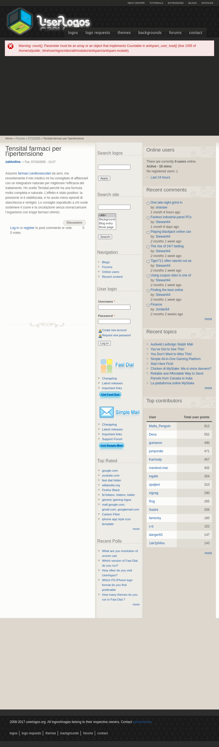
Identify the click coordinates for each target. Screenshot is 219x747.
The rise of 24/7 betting (167, 246)
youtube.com (111, 475)
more (136, 528)
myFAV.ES (207, 3)
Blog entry (107, 224)
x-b (151, 526)
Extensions (175, 3)
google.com (110, 470)
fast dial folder (111, 480)
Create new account (114, 330)
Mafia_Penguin (160, 426)
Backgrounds (150, 33)
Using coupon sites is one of (171, 275)
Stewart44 (163, 222)
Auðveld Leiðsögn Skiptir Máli (172, 344)
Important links (112, 388)
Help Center (136, 3)
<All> (107, 216)
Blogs (192, 3)
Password (106, 315)
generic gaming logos (116, 499)
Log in (14, 228)
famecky (155, 518)
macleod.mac (158, 468)
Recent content (112, 276)
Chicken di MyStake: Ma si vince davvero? (181, 369)
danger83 (156, 535)
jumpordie (156, 451)
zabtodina (12, 162)
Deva (153, 434)
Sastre (153, 510)
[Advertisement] (109, 95)
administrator (142, 722)
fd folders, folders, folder (118, 494)
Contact (195, 33)
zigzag (153, 493)
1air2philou (157, 543)
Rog (152, 501)
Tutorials (156, 3)
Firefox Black (111, 490)
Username (106, 301)
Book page (107, 227)
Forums (175, 33)
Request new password (116, 335)
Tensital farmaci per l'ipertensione (63, 138)
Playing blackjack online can (171, 232)
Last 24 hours (160, 177)
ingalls (153, 476)
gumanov (155, 443)
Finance (156, 304)
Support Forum (112, 439)
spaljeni (154, 484)
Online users (110, 271)
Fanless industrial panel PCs (171, 217)
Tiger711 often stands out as (171, 261)
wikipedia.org (111, 485)
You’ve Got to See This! (167, 349)
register (29, 228)
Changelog (109, 378)
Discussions (74, 222)
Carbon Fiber (111, 514)
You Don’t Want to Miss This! (171, 354)
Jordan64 (162, 309)
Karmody (155, 459)
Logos (73, 33)
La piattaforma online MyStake (172, 383)
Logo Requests (97, 33)
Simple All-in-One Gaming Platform (176, 359)
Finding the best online (167, 290)
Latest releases (112, 383)
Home (9, 138)
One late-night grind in (166, 202)
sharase (161, 207)
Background (107, 220)
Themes (124, 33)
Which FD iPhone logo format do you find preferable (117, 584)
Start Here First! (162, 364)
